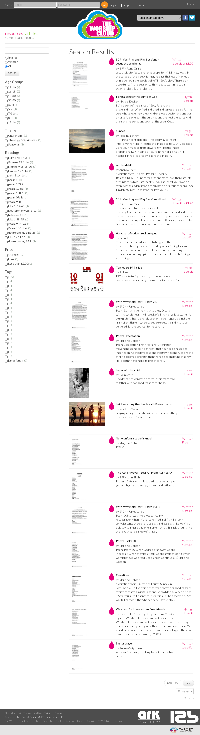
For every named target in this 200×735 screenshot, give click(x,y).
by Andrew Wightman (129, 648)
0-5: (12, 118)
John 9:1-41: (17, 175)
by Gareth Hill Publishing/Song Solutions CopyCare (146, 614)
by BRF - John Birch (128, 477)
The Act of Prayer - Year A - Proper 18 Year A (144, 472)
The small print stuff (52, 716)
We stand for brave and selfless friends (140, 609)
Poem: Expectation (128, 336)
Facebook (185, 18)
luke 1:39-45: (18, 219)
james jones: (17, 360)
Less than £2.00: (20, 263)
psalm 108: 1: (18, 193)
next (188, 683)
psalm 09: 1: (17, 197)
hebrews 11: (17, 215)
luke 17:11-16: (19, 237)
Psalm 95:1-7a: (19, 223)
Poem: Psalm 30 (126, 541)
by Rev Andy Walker (128, 409)
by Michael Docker (127, 101)
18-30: (14, 96)
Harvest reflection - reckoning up (136, 233)
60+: (13, 104)
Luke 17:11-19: (19, 157)
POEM (120, 447)
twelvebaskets (14, 716)
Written (13, 61)
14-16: (14, 87)
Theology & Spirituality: (24, 140)
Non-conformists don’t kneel (134, 438)
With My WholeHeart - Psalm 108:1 (138, 506)
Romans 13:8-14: (20, 162)
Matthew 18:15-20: (22, 166)
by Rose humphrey (127, 135)
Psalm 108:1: (18, 188)
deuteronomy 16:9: (22, 241)
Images (12, 57)
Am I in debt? (124, 165)
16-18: (14, 91)
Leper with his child (128, 370)
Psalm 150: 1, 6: (19, 228)
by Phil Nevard (124, 272)
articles (31, 33)
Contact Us (35, 716)
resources (14, 33)
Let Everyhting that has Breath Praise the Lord (145, 404)
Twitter (192, 18)
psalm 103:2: (18, 184)
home (9, 37)
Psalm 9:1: (16, 201)
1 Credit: (16, 254)
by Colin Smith (124, 238)
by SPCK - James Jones (130, 306)
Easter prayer (124, 643)
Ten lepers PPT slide (129, 267)
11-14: (14, 122)
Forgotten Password (135, 5)
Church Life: (17, 135)
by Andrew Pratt (126, 169)
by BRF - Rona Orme (128, 68)
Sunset (120, 130)
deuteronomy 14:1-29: (24, 232)
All (9, 66)
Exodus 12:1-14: (20, 171)
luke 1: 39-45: (18, 206)
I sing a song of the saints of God (136, 96)
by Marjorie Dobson (128, 340)
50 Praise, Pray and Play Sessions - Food (141, 199)
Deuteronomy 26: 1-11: (24, 210)
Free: (13, 259)
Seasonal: (16, 144)
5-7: (12, 109)
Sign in (9, 5)
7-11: (13, 113)
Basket (191, 4)
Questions (122, 575)
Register (115, 5)
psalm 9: (15, 179)
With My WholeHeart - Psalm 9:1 (136, 301)
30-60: (14, 100)
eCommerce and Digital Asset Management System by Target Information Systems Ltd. (181, 730)
